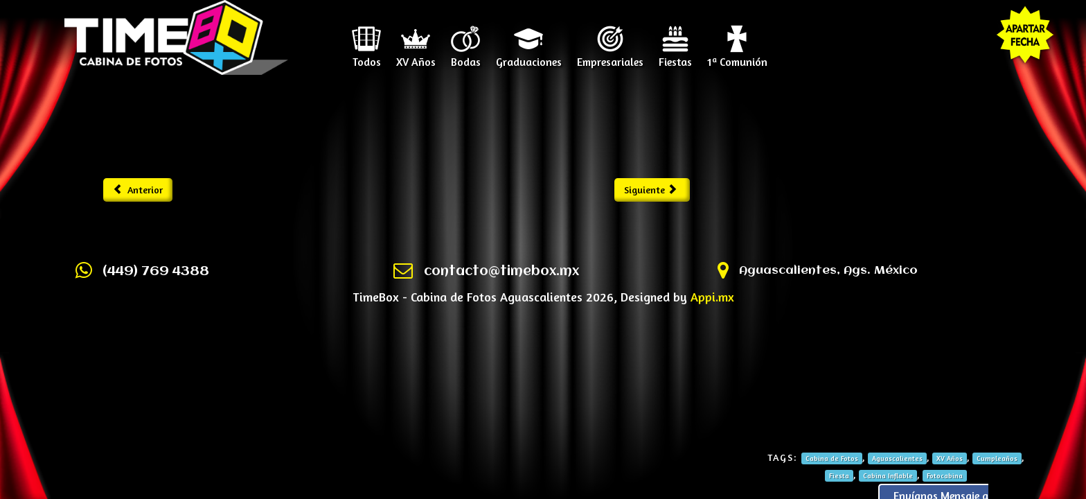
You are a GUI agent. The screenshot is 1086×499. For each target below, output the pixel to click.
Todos (367, 57)
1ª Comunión (737, 57)
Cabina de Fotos (831, 458)
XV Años (416, 57)
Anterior (138, 189)
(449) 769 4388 (156, 272)
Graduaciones (529, 57)
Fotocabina (945, 475)
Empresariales (610, 57)
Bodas (466, 57)
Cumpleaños (997, 458)
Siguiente (650, 189)
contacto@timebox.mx (501, 272)
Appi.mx (712, 296)
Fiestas (675, 57)
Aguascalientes (897, 458)
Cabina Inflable (888, 475)
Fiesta (839, 475)
